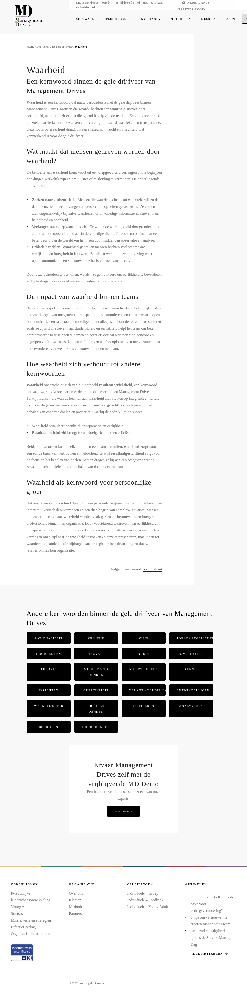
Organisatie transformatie (30, 934)
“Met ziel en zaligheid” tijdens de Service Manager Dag (212, 937)
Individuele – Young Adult (147, 907)
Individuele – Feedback (145, 900)
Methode (76, 907)
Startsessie (19, 913)
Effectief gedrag (23, 927)
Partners (75, 913)
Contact (100, 983)
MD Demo (123, 811)
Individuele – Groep (142, 893)
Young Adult (21, 907)
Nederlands (198, 2)
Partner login (192, 9)
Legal (88, 983)
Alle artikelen (209, 953)
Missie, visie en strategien (31, 920)
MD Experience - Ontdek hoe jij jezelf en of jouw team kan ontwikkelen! (119, 5)
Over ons (76, 893)
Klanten (75, 900)
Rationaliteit (152, 569)
